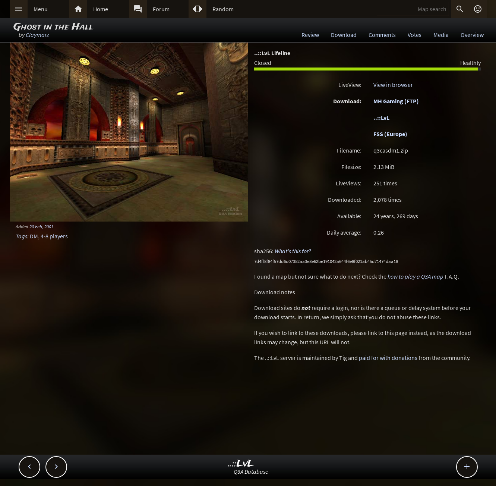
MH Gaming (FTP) (396, 101)
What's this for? (293, 251)
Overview (472, 34)
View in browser (393, 84)
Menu (41, 9)
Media (441, 34)
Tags (21, 236)
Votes (414, 34)
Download (344, 34)
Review (310, 34)
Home (100, 9)
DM (34, 236)
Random (223, 9)
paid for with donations (388, 357)
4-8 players (54, 236)
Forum (161, 9)
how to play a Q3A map (415, 276)
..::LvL (381, 117)
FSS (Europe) (390, 134)
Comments (382, 34)
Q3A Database (251, 471)
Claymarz (37, 34)
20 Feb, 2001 (41, 226)
